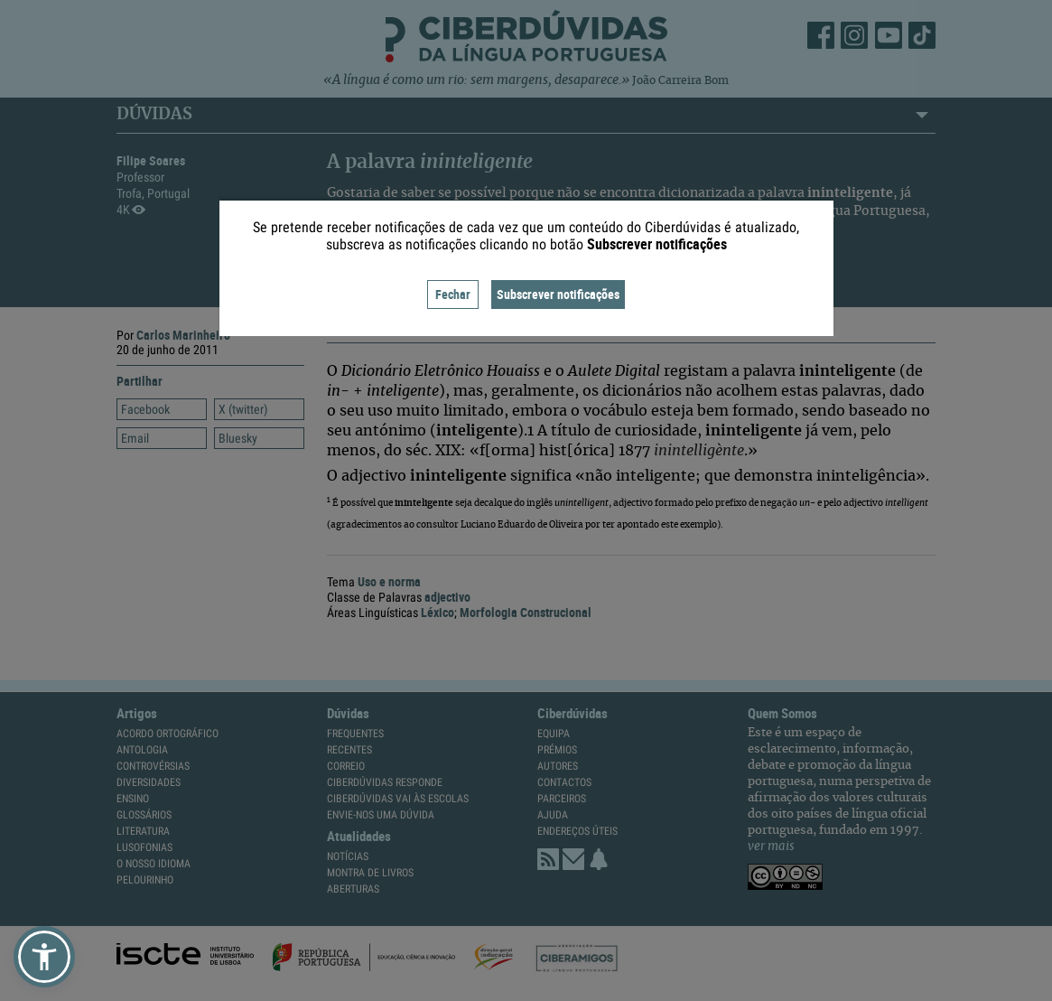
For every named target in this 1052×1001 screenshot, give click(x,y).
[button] (44, 957)
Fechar (452, 294)
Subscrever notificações (558, 294)
